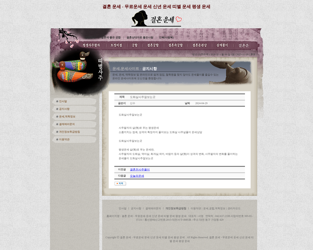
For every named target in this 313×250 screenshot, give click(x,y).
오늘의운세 (137, 175)
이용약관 (64, 139)
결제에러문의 (67, 124)
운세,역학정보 (67, 116)
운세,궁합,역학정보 (214, 208)
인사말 (63, 101)
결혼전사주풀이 (140, 169)
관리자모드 (234, 208)
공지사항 (64, 108)
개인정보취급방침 (69, 131)
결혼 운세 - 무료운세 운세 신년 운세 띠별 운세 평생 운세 (156, 6)
